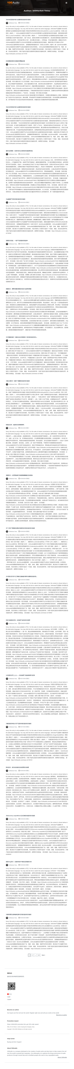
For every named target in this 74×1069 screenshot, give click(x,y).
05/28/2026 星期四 (25, 579)
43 (38, 955)
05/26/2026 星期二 (25, 770)
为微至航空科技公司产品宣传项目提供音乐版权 (18, 723)
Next (43, 955)
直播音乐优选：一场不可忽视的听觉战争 (17, 240)
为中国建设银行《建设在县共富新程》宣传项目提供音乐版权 (22, 337)
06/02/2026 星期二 (25, 292)
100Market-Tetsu (11, 23)
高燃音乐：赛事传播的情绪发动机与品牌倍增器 (18, 289)
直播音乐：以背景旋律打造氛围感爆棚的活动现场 (19, 475)
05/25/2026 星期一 (25, 865)
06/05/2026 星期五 (25, 22)
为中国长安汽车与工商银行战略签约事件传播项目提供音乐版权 (23, 576)
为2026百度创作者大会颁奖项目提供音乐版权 (18, 19)
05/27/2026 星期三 (25, 678)
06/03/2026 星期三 (25, 202)
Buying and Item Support (14, 1042)
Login (8, 996)
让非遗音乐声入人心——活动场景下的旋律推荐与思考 (20, 675)
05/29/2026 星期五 (25, 478)
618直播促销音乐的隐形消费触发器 (15, 61)
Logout (9, 999)
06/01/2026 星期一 (25, 384)
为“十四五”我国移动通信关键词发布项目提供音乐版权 (20, 528)
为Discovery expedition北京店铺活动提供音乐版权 (20, 815)
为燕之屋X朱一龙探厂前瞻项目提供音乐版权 (18, 381)
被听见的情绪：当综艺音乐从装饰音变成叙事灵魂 (19, 151)
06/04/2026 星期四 (25, 110)
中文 (9, 994)
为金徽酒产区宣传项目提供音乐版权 (15, 199)
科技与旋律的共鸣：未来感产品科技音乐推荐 (18, 620)
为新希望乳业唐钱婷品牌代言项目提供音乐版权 (18, 914)
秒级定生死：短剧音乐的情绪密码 (15, 425)
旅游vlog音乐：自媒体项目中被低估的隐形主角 (19, 861)
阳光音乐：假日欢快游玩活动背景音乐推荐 (17, 767)
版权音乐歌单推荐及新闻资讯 (15, 976)
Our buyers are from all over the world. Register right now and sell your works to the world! (33, 1013)
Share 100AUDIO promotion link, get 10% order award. (23, 1024)
